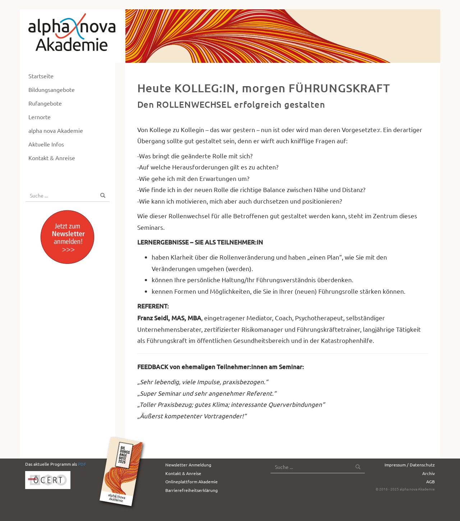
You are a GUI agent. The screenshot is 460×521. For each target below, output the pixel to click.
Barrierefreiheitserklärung (191, 490)
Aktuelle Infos (46, 144)
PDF (82, 464)
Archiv (428, 473)
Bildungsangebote (51, 89)
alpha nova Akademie (55, 130)
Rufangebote (45, 103)
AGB (430, 481)
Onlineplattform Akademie (191, 481)
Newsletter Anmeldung (188, 464)
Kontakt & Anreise (51, 157)
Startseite (41, 75)
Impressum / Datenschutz (410, 464)
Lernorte (39, 116)
